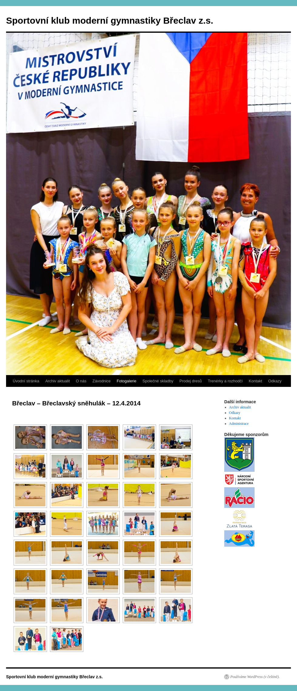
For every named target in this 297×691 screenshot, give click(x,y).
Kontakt (255, 381)
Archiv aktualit (57, 381)
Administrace (239, 423)
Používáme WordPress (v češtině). (255, 677)
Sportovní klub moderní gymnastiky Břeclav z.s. (109, 20)
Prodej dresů (190, 381)
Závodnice (101, 381)
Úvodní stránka (26, 381)
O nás (81, 381)
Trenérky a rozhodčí (225, 381)
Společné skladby (157, 381)
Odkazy (275, 381)
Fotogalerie (126, 381)
